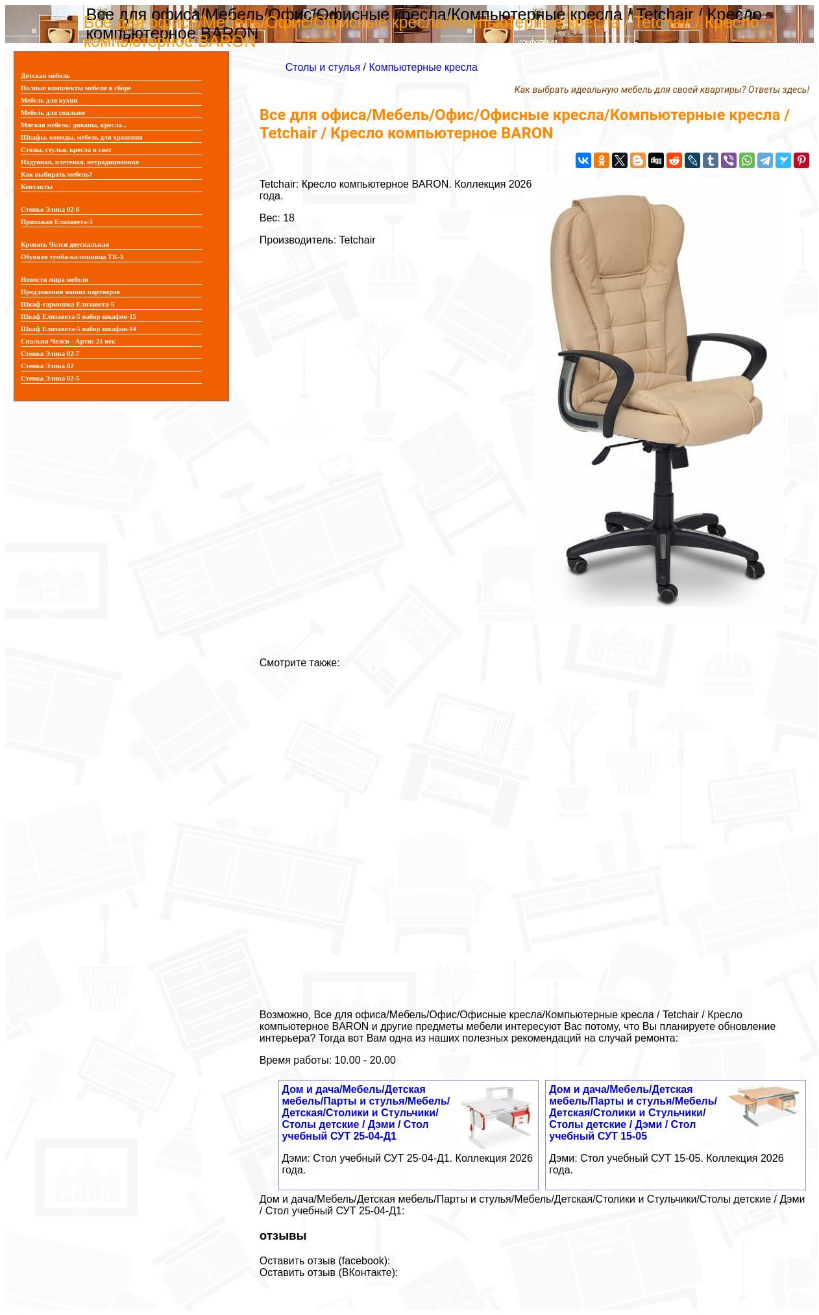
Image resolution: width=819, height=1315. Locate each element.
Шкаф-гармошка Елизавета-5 (67, 304)
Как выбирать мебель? (57, 174)
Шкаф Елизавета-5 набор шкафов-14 (78, 328)
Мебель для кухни (49, 100)
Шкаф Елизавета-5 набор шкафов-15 (78, 316)
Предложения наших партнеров (70, 291)
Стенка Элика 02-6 (50, 209)
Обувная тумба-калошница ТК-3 (72, 256)
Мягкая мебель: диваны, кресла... (74, 125)
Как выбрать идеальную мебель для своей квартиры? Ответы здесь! (662, 89)
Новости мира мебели (54, 279)
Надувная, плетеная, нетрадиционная (80, 162)
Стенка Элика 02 (47, 365)
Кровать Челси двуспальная (65, 244)
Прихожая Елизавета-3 (57, 221)
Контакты (37, 186)
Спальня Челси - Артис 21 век (68, 341)
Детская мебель (45, 75)
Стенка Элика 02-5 (50, 378)
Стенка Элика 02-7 (50, 353)
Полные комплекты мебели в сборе (76, 88)
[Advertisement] (534, 834)
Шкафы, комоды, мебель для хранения (82, 137)
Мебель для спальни (53, 112)
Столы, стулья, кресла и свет (66, 149)
